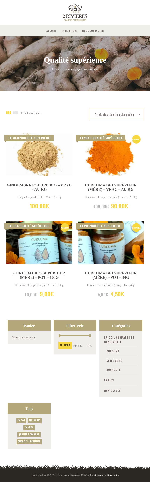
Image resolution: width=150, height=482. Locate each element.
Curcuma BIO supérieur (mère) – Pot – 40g (111, 275)
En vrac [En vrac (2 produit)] (29, 427)
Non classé (113, 390)
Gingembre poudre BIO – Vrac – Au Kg (39, 187)
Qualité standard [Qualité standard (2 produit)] (28, 434)
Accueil (55, 69)
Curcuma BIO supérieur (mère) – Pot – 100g (39, 275)
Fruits (109, 380)
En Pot (13, 226)
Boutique (68, 69)
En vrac (14, 137)
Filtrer (65, 345)
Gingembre (114, 361)
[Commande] (116, 114)
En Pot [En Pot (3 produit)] (21, 420)
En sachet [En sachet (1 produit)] (34, 420)
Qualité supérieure (36, 137)
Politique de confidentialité (104, 475)
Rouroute (114, 370)
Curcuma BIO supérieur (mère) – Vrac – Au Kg (111, 187)
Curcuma (113, 351)
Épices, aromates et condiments (120, 340)
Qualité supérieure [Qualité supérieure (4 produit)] (29, 441)
